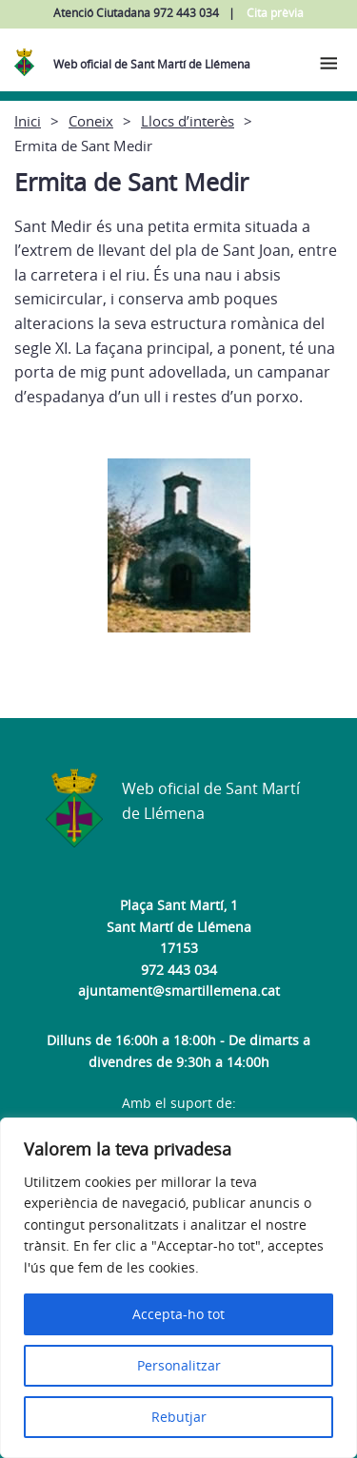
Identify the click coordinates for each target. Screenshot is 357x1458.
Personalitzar (179, 1365)
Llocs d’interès (187, 120)
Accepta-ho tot (178, 1314)
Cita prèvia (275, 13)
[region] (178, 1288)
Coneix (91, 120)
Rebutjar (179, 1417)
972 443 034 (179, 970)
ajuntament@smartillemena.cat (179, 991)
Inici (27, 120)
